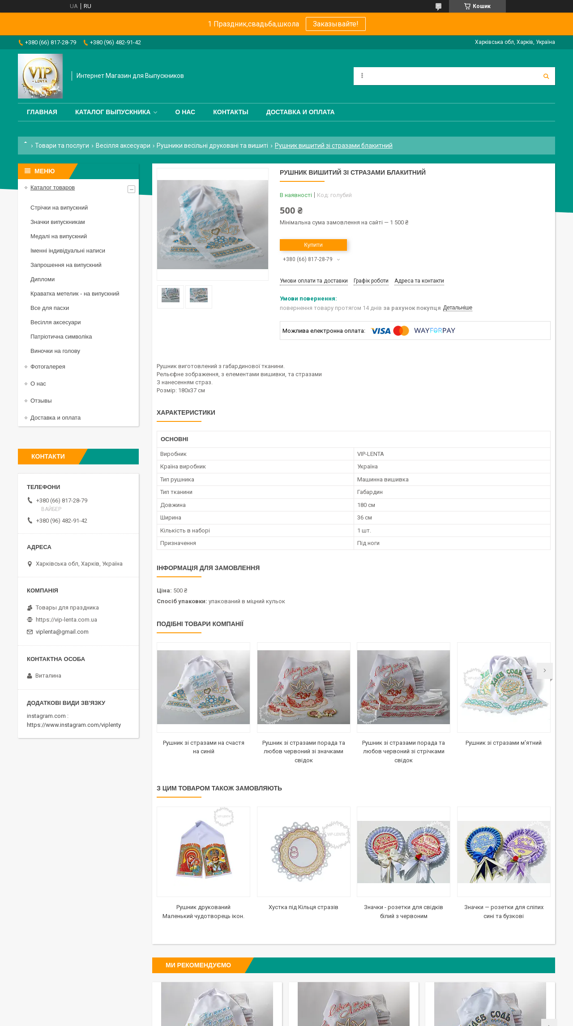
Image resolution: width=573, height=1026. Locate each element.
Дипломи (42, 279)
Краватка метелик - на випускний (74, 293)
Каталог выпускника (113, 112)
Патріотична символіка (61, 336)
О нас (185, 112)
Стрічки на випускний (59, 207)
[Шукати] (546, 76)
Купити (313, 244)
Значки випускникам (57, 222)
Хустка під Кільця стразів (303, 907)
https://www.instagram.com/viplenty (74, 724)
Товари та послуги (62, 145)
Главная (42, 112)
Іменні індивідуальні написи (67, 250)
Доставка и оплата (300, 112)
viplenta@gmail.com (62, 631)
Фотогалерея (47, 366)
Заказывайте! (336, 24)
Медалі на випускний (58, 236)
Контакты (230, 112)
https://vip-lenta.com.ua (66, 619)
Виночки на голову (55, 351)
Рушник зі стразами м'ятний (504, 742)
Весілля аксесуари (123, 145)
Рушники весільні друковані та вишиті (212, 145)
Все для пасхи (49, 308)
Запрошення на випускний (66, 265)
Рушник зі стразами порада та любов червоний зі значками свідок (303, 751)
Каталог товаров (52, 187)
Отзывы (41, 400)
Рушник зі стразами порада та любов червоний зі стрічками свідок (403, 751)
